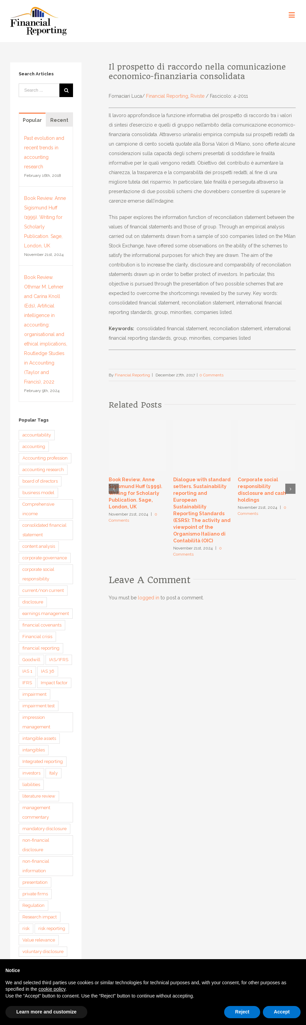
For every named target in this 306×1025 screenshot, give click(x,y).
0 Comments (211, 375)
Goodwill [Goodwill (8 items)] (31, 659)
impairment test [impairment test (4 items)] (38, 705)
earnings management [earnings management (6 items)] (45, 613)
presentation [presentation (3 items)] (35, 882)
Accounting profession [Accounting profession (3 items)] (45, 458)
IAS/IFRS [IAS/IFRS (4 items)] (58, 659)
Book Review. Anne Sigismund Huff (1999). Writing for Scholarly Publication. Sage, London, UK (135, 493)
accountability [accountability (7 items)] (36, 434)
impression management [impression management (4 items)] (36, 722)
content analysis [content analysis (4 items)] (38, 546)
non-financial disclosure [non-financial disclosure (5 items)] (35, 845)
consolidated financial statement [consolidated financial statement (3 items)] (44, 530)
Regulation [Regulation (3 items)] (33, 905)
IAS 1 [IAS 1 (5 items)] (27, 671)
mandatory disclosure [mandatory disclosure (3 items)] (44, 828)
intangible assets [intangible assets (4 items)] (39, 738)
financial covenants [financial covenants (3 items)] (41, 625)
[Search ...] (39, 90)
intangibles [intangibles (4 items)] (33, 749)
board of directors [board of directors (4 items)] (40, 481)
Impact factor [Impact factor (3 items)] (54, 682)
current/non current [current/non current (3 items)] (43, 590)
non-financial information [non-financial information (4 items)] (35, 866)
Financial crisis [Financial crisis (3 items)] (37, 636)
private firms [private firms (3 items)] (35, 893)
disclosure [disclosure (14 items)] (32, 601)
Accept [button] (282, 1011)
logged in (148, 597)
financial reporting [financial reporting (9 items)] (40, 648)
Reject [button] (242, 1011)
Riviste (197, 96)
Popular (32, 120)
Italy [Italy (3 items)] (53, 773)
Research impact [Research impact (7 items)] (39, 916)
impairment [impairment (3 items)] (34, 694)
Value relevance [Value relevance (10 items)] (38, 940)
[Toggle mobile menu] (292, 14)
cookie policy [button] (51, 989)
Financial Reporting (167, 96)
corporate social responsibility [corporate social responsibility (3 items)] (38, 574)
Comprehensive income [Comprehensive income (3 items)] (38, 509)
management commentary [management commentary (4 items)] (36, 812)
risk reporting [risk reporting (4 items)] (51, 928)
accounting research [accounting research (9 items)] (43, 469)
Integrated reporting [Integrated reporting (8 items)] (42, 761)
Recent (59, 120)
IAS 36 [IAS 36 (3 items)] (47, 671)
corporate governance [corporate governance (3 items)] (44, 557)
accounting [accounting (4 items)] (33, 446)
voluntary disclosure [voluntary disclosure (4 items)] (43, 951)
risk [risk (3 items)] (26, 928)
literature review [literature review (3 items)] (38, 796)
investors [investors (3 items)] (31, 773)
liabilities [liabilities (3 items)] (31, 784)
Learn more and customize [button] (46, 1011)
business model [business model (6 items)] (38, 492)
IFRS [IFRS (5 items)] (27, 682)
